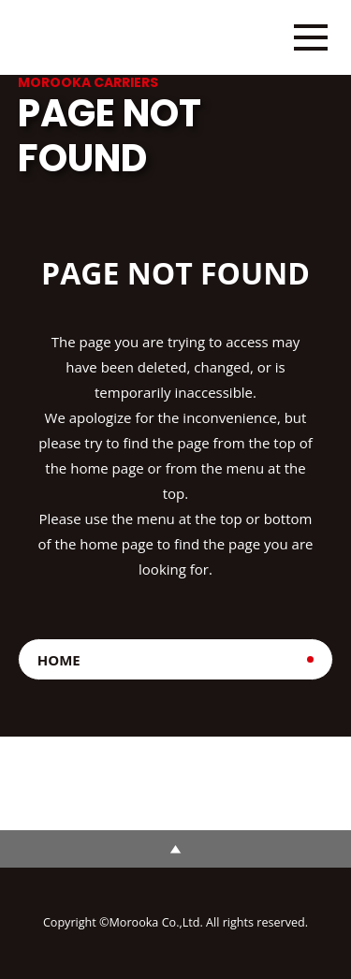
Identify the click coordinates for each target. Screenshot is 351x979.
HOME (58, 659)
